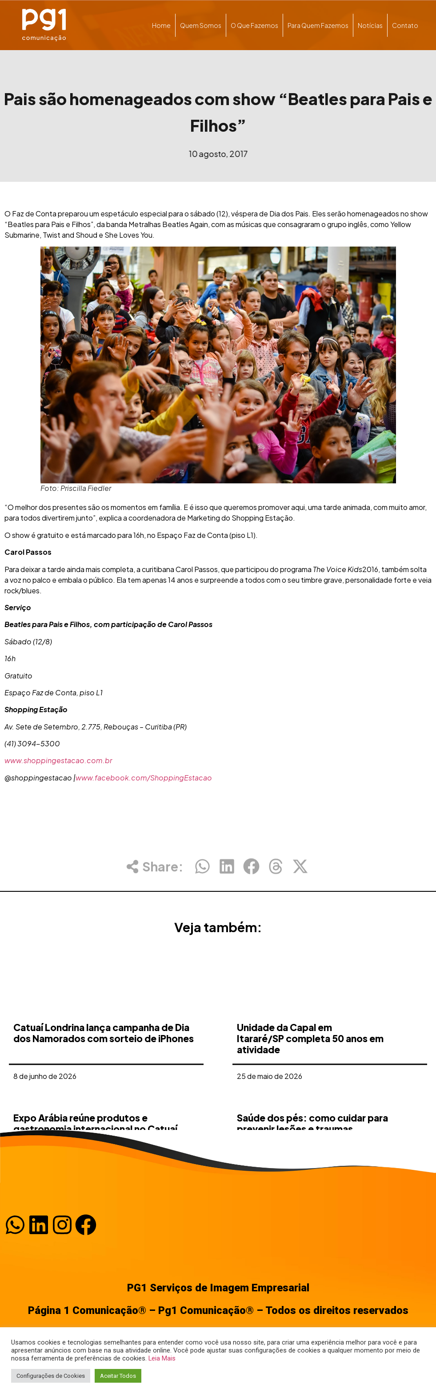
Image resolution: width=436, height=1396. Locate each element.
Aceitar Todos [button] (118, 1375)
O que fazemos (254, 25)
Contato (405, 25)
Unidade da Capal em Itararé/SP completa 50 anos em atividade (310, 1104)
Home (161, 25)
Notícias (370, 25)
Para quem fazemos (318, 25)
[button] (202, 874)
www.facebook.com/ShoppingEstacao (144, 777)
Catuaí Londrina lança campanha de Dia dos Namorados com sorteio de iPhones (103, 1098)
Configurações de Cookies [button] (50, 1375)
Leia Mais (162, 1358)
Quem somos (200, 25)
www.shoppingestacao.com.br (58, 760)
